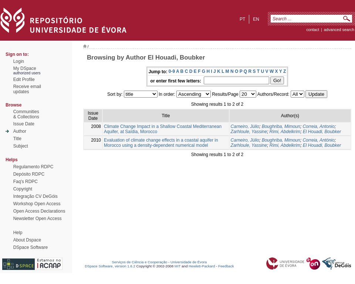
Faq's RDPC (25, 181)
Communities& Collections (26, 114)
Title (17, 138)
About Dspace (27, 240)
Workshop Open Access (37, 203)
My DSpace (24, 68)
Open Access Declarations (39, 211)
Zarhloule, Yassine (249, 131)
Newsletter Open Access (37, 218)
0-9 (172, 71)
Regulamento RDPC (33, 166)
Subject (20, 146)
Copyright (22, 189)
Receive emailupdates (27, 89)
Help (18, 232)
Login (18, 61)
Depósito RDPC (29, 174)
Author (19, 131)
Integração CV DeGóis (35, 196)
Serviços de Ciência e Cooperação (140, 262)
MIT (178, 266)
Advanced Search (339, 29)
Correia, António (318, 140)
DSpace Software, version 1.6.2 (110, 266)
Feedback (226, 266)
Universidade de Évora (188, 262)
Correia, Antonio (318, 126)
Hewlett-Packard (202, 266)
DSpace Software (30, 247)
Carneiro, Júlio (245, 126)
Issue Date (23, 123)
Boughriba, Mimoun (281, 126)
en (256, 19)
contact (312, 29)
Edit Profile (24, 79)
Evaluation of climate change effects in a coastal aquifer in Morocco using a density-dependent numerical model (161, 143)
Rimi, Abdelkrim (285, 131)
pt (242, 19)
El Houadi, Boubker (322, 131)
